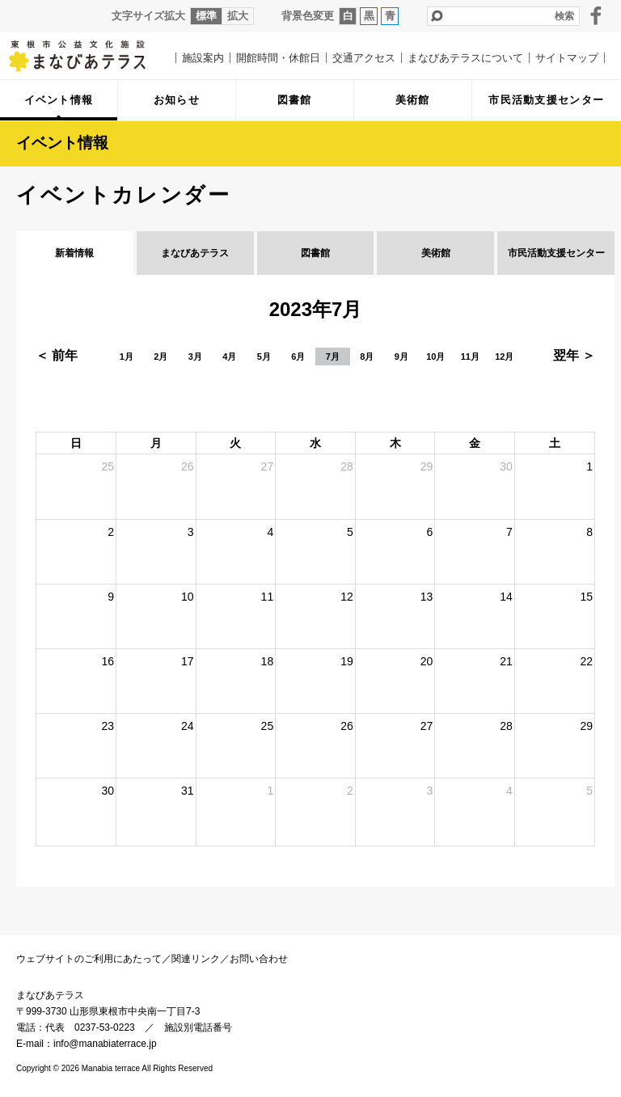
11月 (470, 356)
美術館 (435, 253)
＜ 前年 (57, 355)
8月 (367, 356)
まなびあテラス (89, 55)
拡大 (237, 16)
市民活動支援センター (556, 253)
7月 (333, 356)
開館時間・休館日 (278, 58)
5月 (264, 356)
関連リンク (195, 958)
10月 (435, 356)
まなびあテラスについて (465, 58)
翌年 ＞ (574, 355)
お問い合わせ (259, 958)
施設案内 (203, 58)
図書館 (315, 253)
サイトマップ (566, 58)
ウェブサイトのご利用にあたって (89, 958)
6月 (298, 356)
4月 (229, 356)
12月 (504, 356)
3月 (195, 356)
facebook (596, 15)
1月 (126, 356)
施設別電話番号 (198, 1027)
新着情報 (74, 253)
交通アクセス (363, 58)
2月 (160, 356)
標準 (206, 16)
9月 (401, 356)
